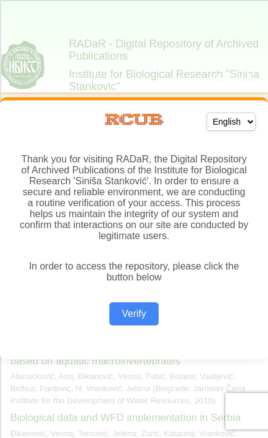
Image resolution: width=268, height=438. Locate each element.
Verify (134, 313)
